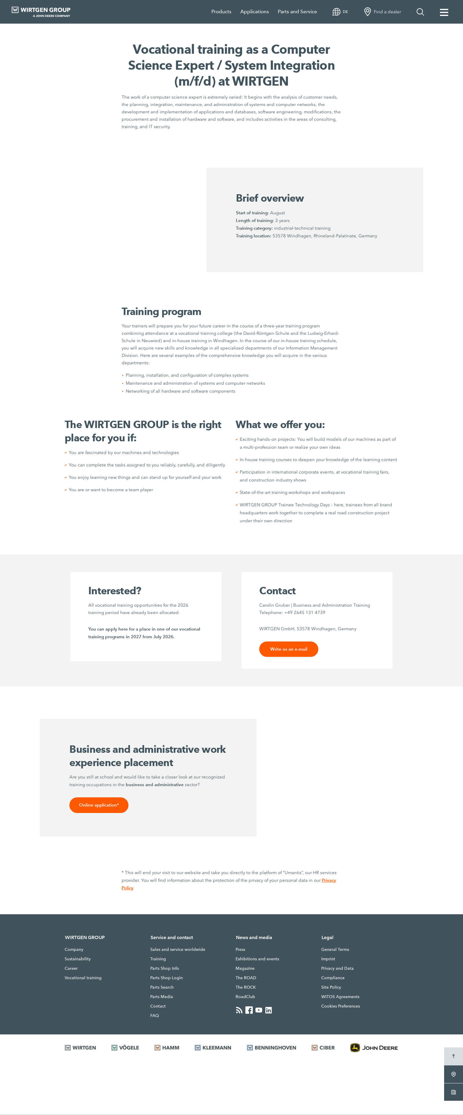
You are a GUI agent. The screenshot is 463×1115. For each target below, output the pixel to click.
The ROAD (246, 978)
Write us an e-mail (288, 649)
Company (74, 950)
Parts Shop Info (164, 969)
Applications (254, 12)
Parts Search (162, 987)
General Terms (335, 950)
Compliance (333, 978)
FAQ (154, 1016)
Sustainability (78, 959)
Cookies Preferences (340, 1006)
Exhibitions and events (257, 959)
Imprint (328, 959)
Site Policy (331, 987)
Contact (158, 1006)
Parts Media (161, 997)
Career (71, 969)
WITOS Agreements (340, 997)
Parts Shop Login (166, 978)
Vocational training (83, 978)
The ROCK (246, 987)
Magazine (245, 969)
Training (158, 959)
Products (221, 12)
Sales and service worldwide (177, 950)
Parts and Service (297, 12)
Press (240, 950)
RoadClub (245, 997)
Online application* (99, 805)
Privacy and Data (337, 969)
